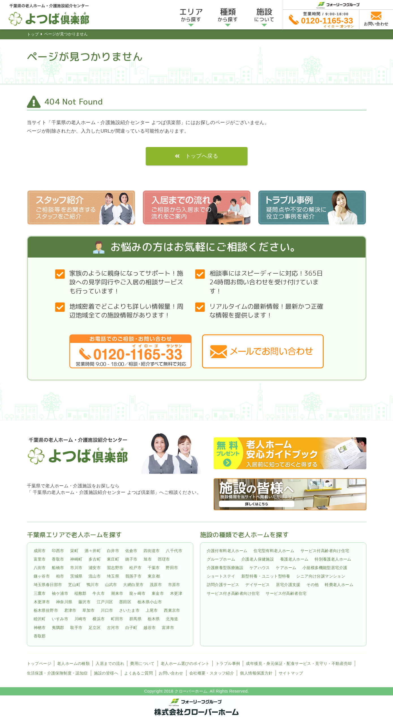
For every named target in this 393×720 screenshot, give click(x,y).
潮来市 (117, 593)
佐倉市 (131, 550)
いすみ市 (60, 619)
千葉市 (154, 567)
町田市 (117, 619)
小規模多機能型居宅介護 (324, 567)
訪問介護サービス (223, 585)
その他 (312, 585)
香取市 (58, 559)
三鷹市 (40, 593)
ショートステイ (221, 576)
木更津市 (42, 602)
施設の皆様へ (106, 673)
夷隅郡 (58, 627)
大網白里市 (133, 585)
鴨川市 (93, 585)
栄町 (74, 550)
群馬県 (135, 619)
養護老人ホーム (294, 559)
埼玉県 (113, 576)
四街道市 (151, 550)
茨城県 (76, 576)
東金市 (158, 593)
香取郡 (40, 636)
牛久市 (99, 593)
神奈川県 (64, 602)
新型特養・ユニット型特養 (265, 576)
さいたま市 (129, 610)
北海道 (172, 619)
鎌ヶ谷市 (42, 576)
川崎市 (80, 619)
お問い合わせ (171, 673)
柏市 (60, 576)
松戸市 (135, 567)
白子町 (131, 627)
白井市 (113, 550)
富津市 (168, 627)
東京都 (154, 576)
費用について (142, 663)
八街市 (40, 567)
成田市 (40, 550)
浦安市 (95, 567)
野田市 (172, 567)
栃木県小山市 (150, 602)
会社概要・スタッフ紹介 (211, 673)
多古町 (95, 559)
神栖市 (40, 627)
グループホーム (221, 559)
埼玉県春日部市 (48, 585)
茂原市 (156, 585)
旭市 (147, 559)
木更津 (176, 593)
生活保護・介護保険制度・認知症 (57, 673)
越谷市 (149, 627)
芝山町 (74, 585)
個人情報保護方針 (256, 673)
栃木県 (154, 619)
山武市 (111, 585)
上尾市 (152, 610)
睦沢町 (40, 619)
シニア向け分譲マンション (320, 576)
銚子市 (131, 559)
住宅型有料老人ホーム (274, 550)
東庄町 (113, 559)
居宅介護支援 (288, 585)
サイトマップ (291, 673)
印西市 (58, 550)
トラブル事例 (228, 663)
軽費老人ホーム (339, 585)
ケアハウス (260, 567)
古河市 (113, 627)
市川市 (76, 567)
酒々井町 (93, 550)
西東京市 (172, 610)
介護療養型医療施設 (225, 567)
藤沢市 (84, 602)
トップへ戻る (201, 156)
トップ (33, 34)
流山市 (95, 576)
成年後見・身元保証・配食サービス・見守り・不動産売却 (299, 663)
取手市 (76, 627)
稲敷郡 (80, 593)
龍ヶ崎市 (137, 593)
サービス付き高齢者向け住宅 (233, 593)
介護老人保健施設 (257, 559)
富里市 (40, 559)
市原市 (174, 585)
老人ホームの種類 (73, 663)
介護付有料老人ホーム (227, 550)
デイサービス (257, 585)
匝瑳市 (164, 559)
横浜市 (99, 619)
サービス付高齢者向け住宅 (324, 550)
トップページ (39, 663)
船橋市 (58, 567)
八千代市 (174, 550)
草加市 (88, 610)
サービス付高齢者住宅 (286, 593)
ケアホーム (286, 567)
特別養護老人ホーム (333, 559)
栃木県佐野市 (46, 610)
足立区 (95, 627)
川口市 (107, 610)
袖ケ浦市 (60, 593)
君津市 (70, 610)
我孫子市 (133, 576)
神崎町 (76, 559)
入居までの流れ (110, 663)
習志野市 (115, 567)
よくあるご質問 (138, 673)
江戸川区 (105, 602)
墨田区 (125, 602)
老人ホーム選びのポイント (185, 663)
